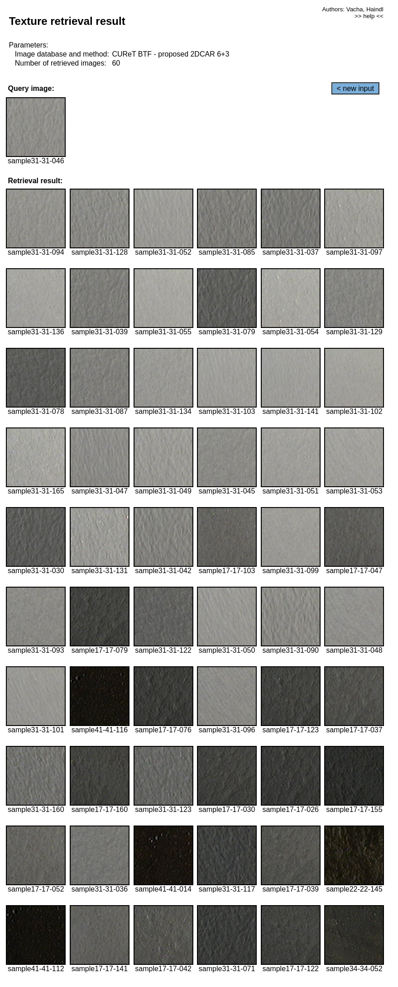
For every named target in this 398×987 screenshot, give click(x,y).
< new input (355, 88)
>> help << (369, 16)
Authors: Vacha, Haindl (352, 9)
